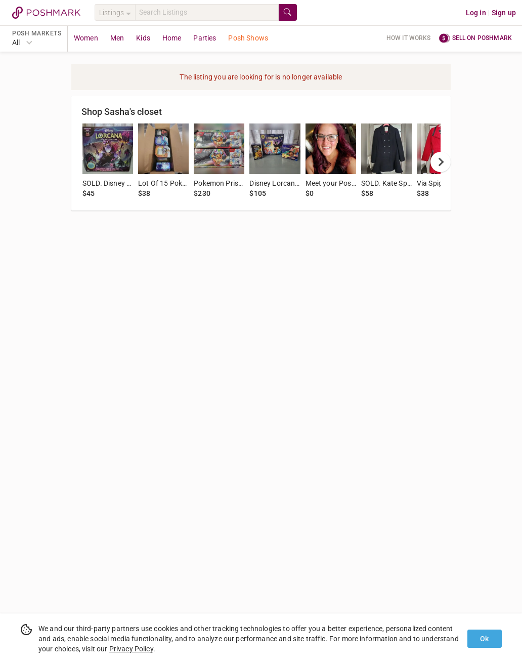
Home (172, 38)
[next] (440, 162)
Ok (484, 639)
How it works (408, 38)
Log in (476, 13)
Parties (204, 38)
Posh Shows (248, 38)
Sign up (504, 13)
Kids (143, 38)
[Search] (207, 12)
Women (86, 38)
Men (117, 38)
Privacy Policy (131, 649)
